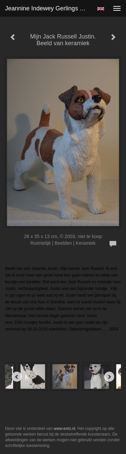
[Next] (109, 377)
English (100, 9)
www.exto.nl (64, 428)
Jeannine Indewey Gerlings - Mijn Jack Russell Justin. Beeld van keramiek (48, 8)
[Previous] (17, 377)
